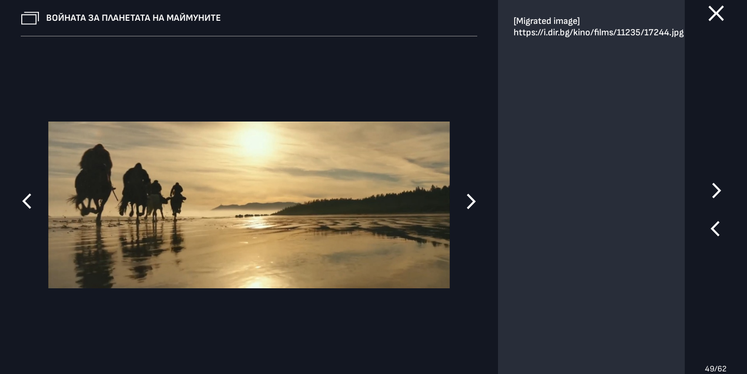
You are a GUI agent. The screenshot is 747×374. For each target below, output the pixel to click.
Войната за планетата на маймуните (133, 17)
